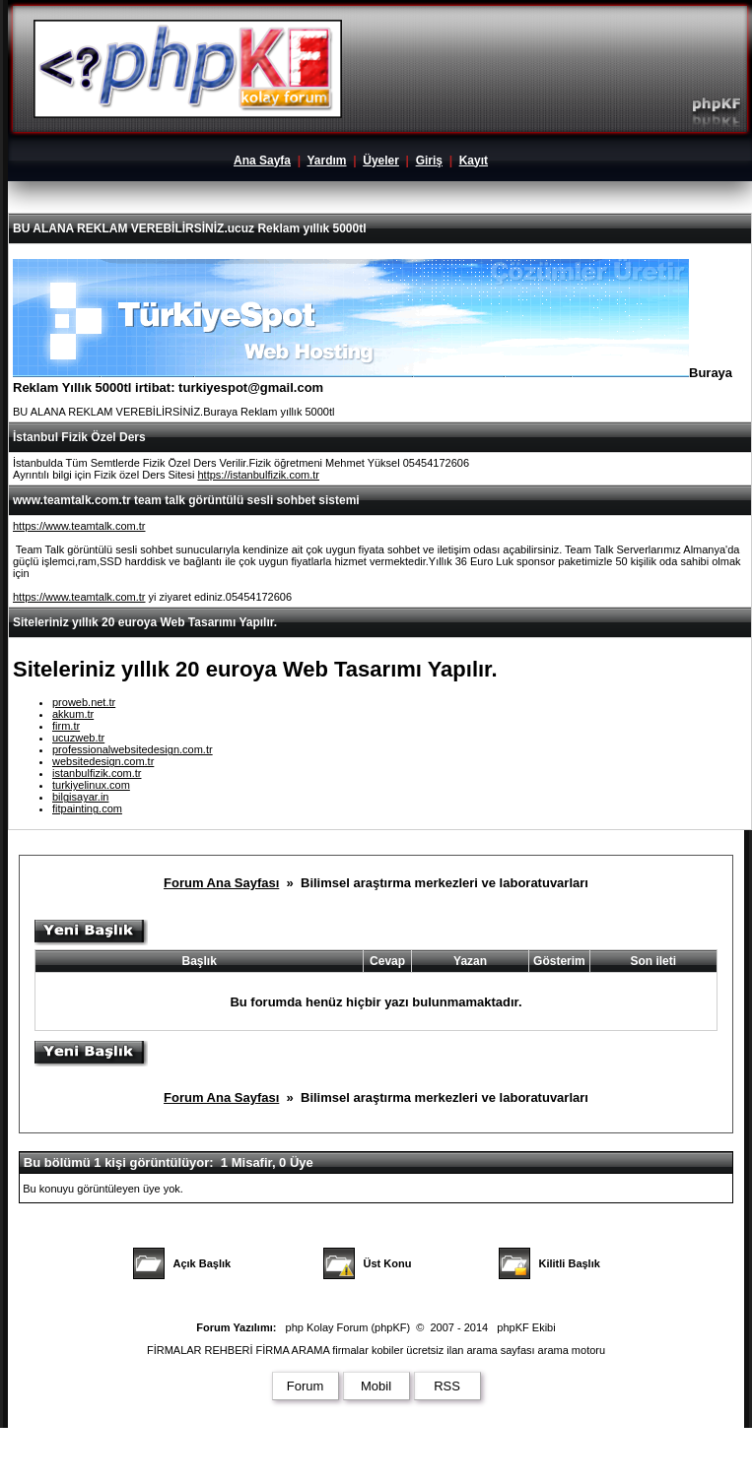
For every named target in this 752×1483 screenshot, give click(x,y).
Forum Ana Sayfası (221, 882)
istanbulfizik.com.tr (96, 773)
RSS (447, 1386)
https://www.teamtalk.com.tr (79, 526)
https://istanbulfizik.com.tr (258, 475)
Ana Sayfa (262, 160)
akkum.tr (73, 714)
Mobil (376, 1386)
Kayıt (473, 160)
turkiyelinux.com (91, 785)
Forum (305, 1386)
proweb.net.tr (83, 702)
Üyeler (381, 160)
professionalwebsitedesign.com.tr (132, 749)
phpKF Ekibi (526, 1327)
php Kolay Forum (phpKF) (348, 1327)
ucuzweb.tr (78, 737)
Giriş (429, 160)
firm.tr (66, 726)
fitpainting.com (87, 808)
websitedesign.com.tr (103, 761)
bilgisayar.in (80, 797)
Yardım (326, 160)
